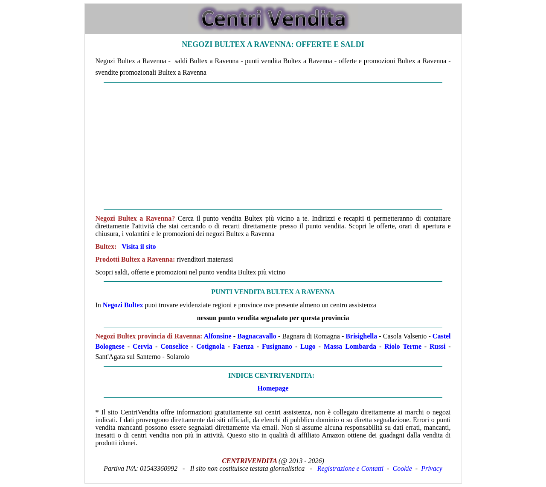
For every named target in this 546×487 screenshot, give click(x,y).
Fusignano (277, 346)
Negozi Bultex (123, 305)
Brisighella (361, 336)
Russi (437, 346)
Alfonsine (218, 336)
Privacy (431, 468)
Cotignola (210, 346)
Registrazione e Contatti (350, 468)
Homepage (273, 388)
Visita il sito (139, 246)
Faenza (243, 346)
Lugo (308, 346)
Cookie (402, 468)
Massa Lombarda (350, 346)
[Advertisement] (273, 146)
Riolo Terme (402, 346)
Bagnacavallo (256, 336)
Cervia (142, 346)
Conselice (174, 346)
